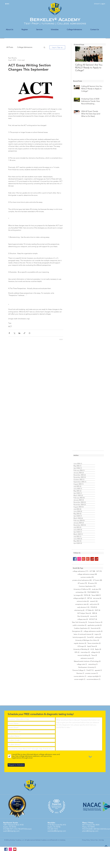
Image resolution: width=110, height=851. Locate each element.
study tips (96, 589)
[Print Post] (29, 333)
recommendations (93, 679)
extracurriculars (83, 601)
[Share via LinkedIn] (19, 333)
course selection (80, 676)
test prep (97, 598)
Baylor (98, 649)
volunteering (79, 610)
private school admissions (82, 580)
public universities (79, 625)
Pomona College (79, 670)
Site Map (101, 840)
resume (93, 616)
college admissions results (93, 631)
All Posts (9, 47)
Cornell (90, 637)
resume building (84, 655)
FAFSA (87, 595)
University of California (82, 589)
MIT (89, 598)
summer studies (87, 577)
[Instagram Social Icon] (79, 559)
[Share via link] (24, 333)
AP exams (82, 583)
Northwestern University (87, 667)
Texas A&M (96, 595)
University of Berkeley (81, 649)
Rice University (83, 616)
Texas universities (93, 643)
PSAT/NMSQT (93, 592)
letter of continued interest (83, 634)
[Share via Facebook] (9, 333)
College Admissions (24, 47)
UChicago (82, 646)
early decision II (83, 607)
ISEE (94, 613)
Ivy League (78, 595)
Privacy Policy (86, 840)
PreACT (90, 670)
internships (85, 652)
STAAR (94, 607)
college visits (82, 664)
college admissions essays (87, 574)
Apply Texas (92, 646)
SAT (99, 571)
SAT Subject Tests (84, 613)
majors (97, 634)
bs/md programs (79, 637)
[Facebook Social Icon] (75, 559)
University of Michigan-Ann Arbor (87, 640)
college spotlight (79, 598)
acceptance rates (81, 604)
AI (92, 649)
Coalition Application (82, 628)
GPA (77, 652)
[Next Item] (99, 54)
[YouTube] (14, 849)
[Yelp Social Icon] (92, 559)
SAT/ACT (93, 619)
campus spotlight (94, 676)
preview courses (91, 673)
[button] (44, 47)
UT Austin (97, 580)
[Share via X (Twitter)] (14, 333)
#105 (21, 825)
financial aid (95, 628)
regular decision (80, 643)
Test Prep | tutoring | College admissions (55, 23)
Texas (94, 655)
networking (92, 664)
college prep (82, 619)
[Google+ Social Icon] (83, 559)
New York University (79, 622)
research (93, 601)
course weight (79, 679)
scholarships (81, 592)
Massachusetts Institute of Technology (87, 661)
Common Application (87, 586)
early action (94, 604)
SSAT (97, 610)
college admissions (80, 571)
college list (95, 652)
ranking (98, 637)
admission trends (87, 658)
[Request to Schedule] (16, 765)
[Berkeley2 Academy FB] (5, 849)
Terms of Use (94, 840)
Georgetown (77, 631)
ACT (10, 326)
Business (80, 673)
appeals (98, 670)
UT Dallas (90, 610)
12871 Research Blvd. (11, 825)
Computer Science (95, 622)
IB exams (92, 583)
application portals (95, 625)
